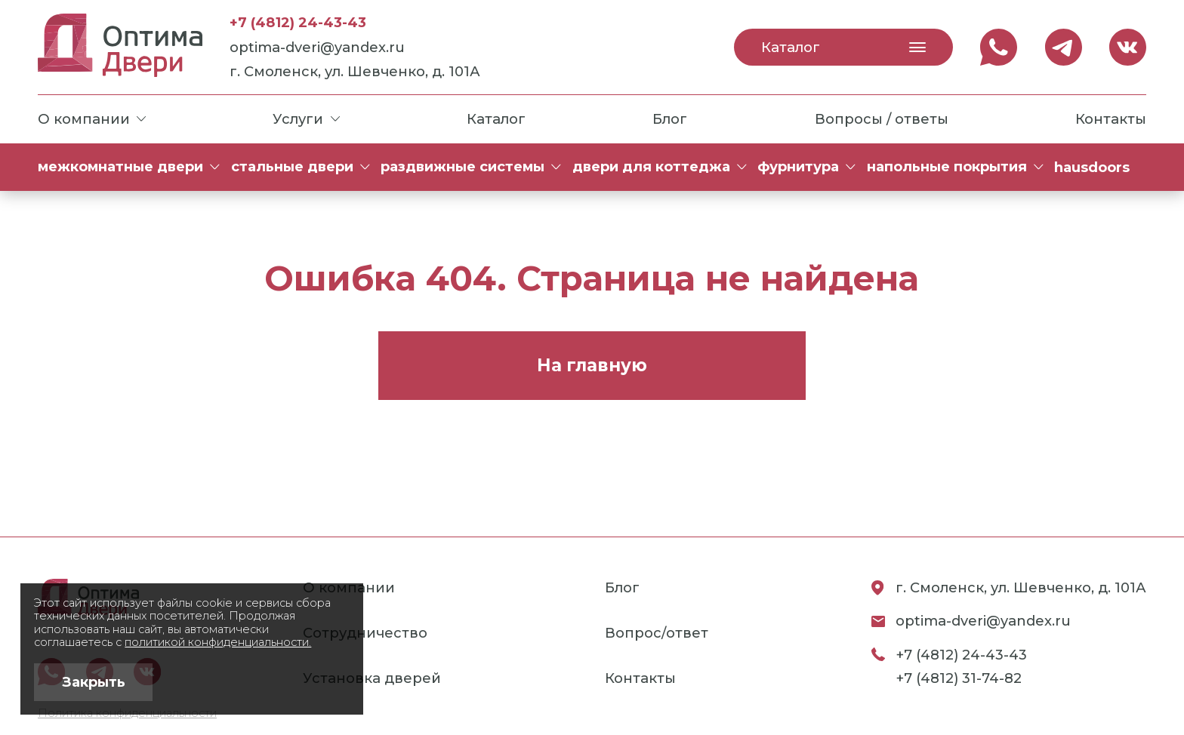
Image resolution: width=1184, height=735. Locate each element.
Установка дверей (372, 678)
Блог (669, 119)
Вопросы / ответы (881, 119)
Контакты (1110, 119)
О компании (92, 119)
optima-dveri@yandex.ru (317, 47)
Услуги (306, 119)
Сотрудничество (365, 632)
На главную (592, 365)
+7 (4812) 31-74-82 (959, 678)
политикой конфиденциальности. (218, 642)
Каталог (843, 47)
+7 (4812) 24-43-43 (298, 22)
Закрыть (93, 681)
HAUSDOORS (1092, 167)
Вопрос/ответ (656, 632)
